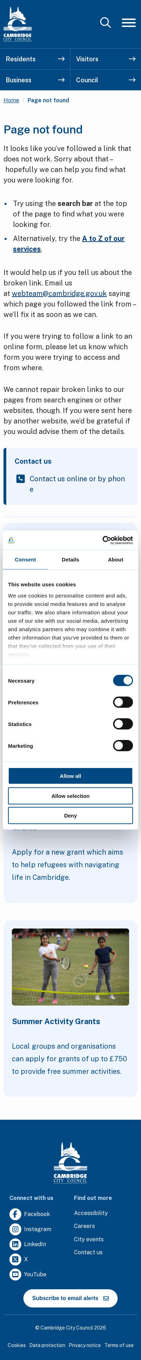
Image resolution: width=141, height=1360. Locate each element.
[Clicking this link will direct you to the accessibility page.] (91, 1213)
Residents (35, 59)
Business (35, 80)
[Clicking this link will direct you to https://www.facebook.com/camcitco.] (29, 1214)
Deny (70, 816)
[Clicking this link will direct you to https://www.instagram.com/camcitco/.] (30, 1229)
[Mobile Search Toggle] (105, 23)
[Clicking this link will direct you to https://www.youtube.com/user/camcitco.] (27, 1275)
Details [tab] (70, 559)
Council (105, 80)
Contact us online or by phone (77, 484)
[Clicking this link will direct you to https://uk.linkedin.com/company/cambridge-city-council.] (27, 1244)
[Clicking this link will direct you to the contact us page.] (88, 1253)
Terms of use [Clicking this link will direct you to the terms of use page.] (119, 1345)
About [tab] (115, 559)
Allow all (70, 776)
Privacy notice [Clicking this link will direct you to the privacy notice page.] (85, 1345)
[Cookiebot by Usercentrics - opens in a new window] (102, 540)
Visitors (105, 59)
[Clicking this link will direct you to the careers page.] (84, 1226)
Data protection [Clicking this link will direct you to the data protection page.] (47, 1345)
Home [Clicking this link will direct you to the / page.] (11, 100)
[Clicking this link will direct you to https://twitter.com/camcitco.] (18, 1260)
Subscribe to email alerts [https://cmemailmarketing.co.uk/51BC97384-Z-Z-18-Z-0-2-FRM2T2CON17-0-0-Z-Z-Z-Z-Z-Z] (70, 1298)
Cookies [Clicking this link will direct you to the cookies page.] (17, 1345)
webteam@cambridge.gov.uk (59, 293)
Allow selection (70, 796)
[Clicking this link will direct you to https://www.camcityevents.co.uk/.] (89, 1240)
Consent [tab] (25, 559)
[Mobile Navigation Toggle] (129, 23)
